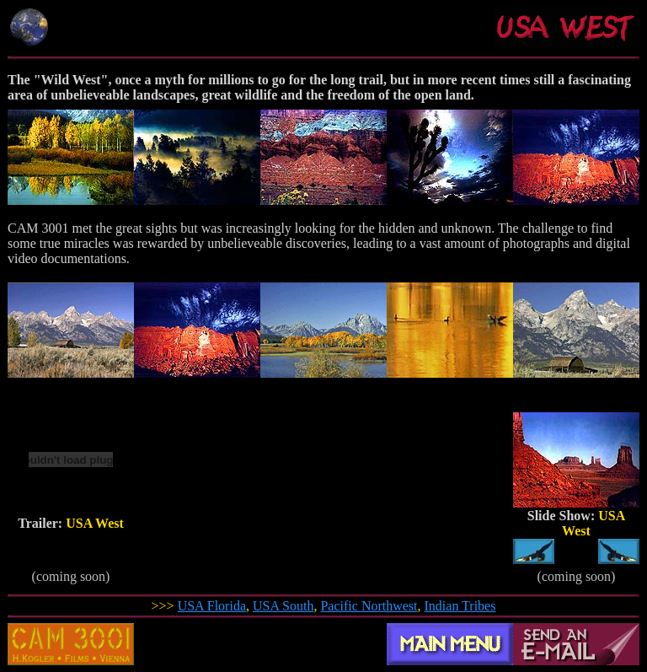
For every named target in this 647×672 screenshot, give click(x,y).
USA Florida (212, 606)
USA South (283, 606)
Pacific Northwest (368, 606)
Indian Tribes (460, 606)
